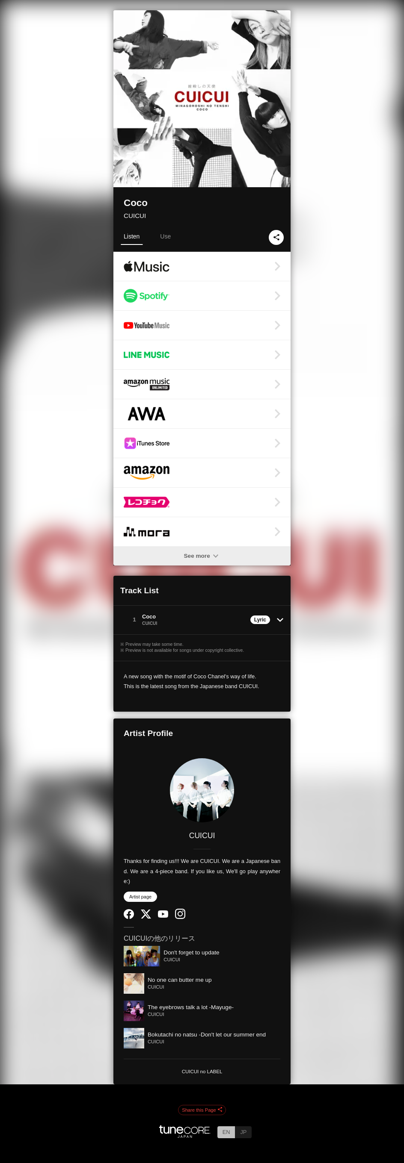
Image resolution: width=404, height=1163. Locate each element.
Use (165, 236)
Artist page (140, 896)
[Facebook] (129, 917)
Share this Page (202, 1110)
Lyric (260, 620)
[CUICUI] (202, 790)
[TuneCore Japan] (185, 1135)
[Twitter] (146, 916)
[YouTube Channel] (163, 916)
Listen (132, 236)
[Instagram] (180, 917)
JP (243, 1132)
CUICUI (135, 215)
